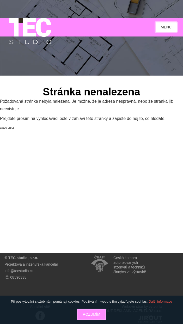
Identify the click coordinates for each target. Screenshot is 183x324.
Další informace (160, 301)
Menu (166, 27)
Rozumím (91, 314)
